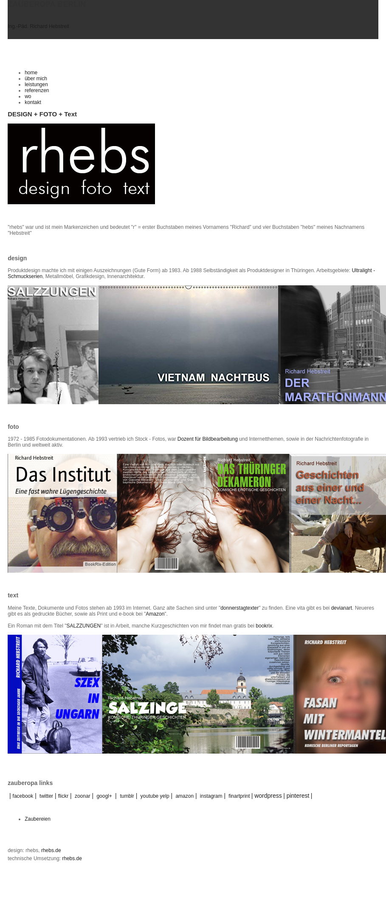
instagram (211, 796)
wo (28, 96)
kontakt (33, 102)
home (31, 73)
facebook (20, 796)
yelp (164, 796)
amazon (184, 796)
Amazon (155, 614)
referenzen (37, 90)
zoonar (82, 796)
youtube (150, 796)
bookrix (264, 626)
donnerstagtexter (239, 608)
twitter (46, 796)
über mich (36, 79)
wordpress (268, 795)
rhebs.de (51, 850)
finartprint (239, 796)
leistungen (36, 84)
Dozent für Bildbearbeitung (208, 439)
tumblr (127, 796)
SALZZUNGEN (83, 626)
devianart (341, 608)
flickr (63, 796)
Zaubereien (38, 819)
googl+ (104, 796)
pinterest (298, 795)
